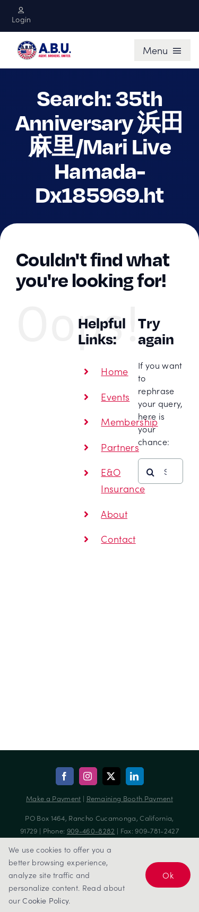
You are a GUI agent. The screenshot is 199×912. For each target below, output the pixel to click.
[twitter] (111, 776)
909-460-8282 (91, 831)
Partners (120, 447)
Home (114, 371)
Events (115, 396)
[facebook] (65, 776)
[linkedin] (135, 776)
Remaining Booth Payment (129, 798)
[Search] (150, 472)
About (114, 513)
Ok (168, 875)
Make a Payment (53, 798)
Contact (118, 538)
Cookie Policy (45, 900)
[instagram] (88, 776)
